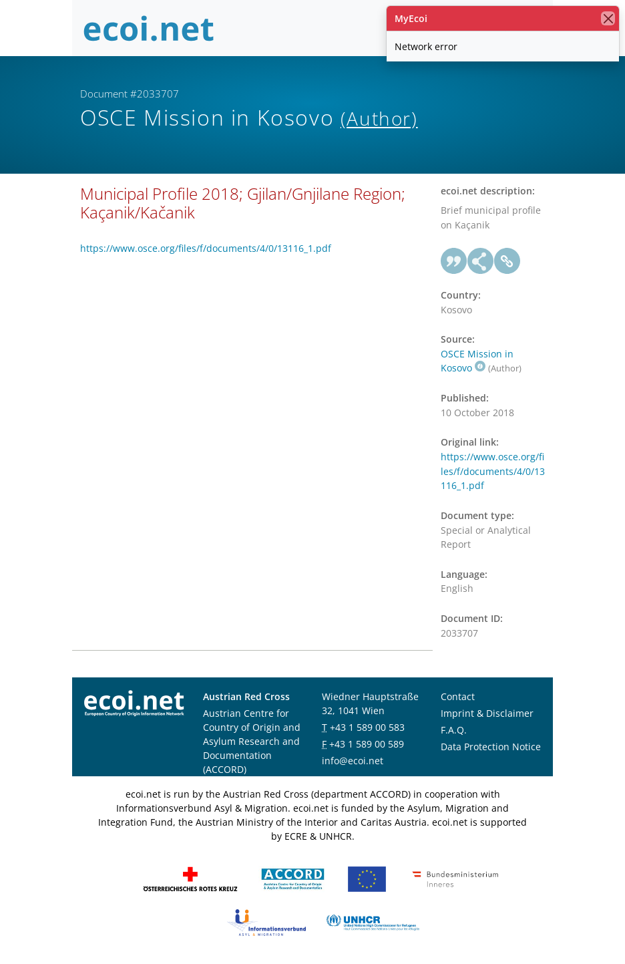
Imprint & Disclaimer (487, 713)
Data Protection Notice (491, 746)
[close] (608, 18)
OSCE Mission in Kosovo (477, 361)
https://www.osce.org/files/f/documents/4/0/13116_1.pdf (205, 248)
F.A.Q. (454, 730)
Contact (458, 696)
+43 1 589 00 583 (367, 727)
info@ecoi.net (352, 760)
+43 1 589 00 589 (366, 744)
